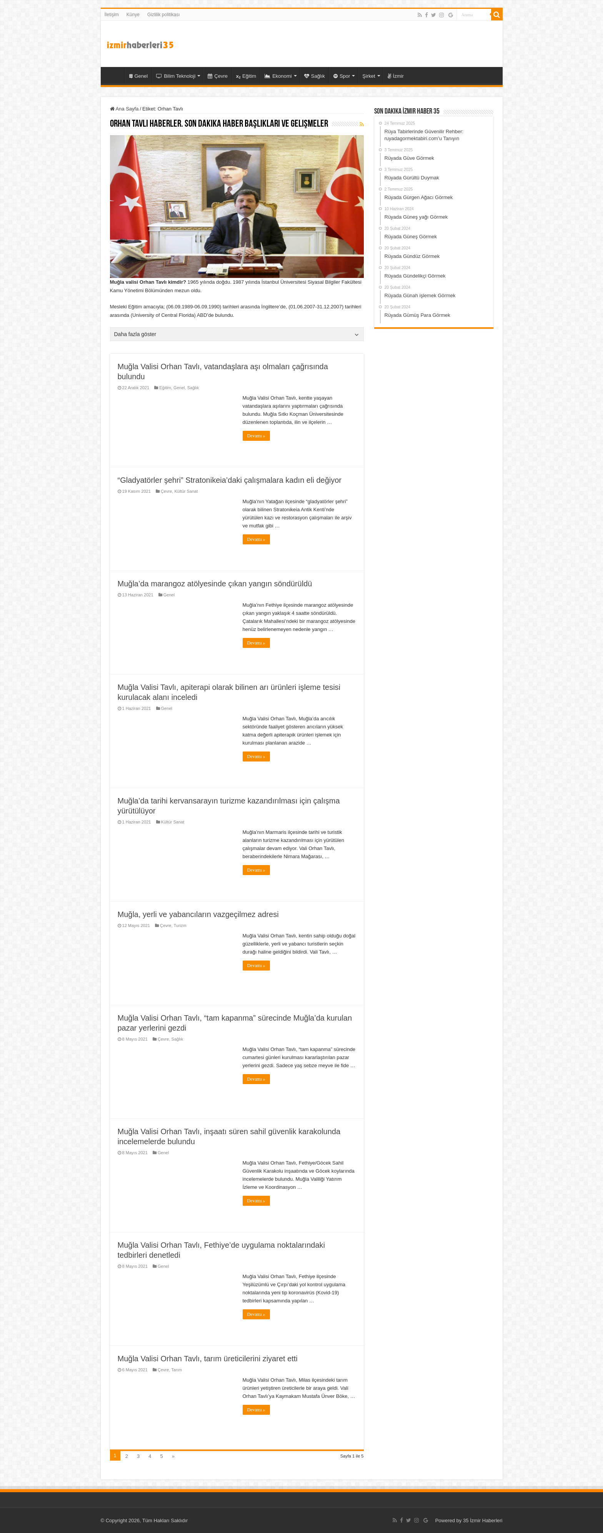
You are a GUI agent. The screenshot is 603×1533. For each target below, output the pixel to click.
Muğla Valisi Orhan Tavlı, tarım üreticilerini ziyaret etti (208, 1358)
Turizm (179, 925)
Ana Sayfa (124, 109)
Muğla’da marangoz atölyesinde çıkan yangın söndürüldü (215, 583)
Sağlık (314, 76)
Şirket (368, 76)
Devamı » (256, 435)
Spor (341, 76)
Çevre (218, 76)
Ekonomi (278, 76)
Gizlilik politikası (163, 14)
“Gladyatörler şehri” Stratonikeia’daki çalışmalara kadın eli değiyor (229, 480)
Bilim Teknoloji (175, 76)
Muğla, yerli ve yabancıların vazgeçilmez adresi (198, 914)
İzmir (396, 76)
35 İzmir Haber (115, 75)
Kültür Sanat (186, 491)
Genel (138, 76)
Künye (133, 14)
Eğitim (246, 76)
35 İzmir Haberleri (483, 1520)
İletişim (112, 14)
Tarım (176, 1369)
